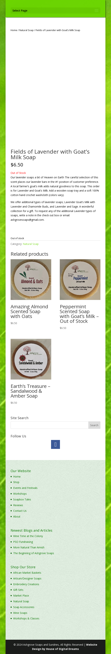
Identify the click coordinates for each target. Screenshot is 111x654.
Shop (16, 482)
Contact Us (20, 510)
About (16, 516)
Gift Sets (18, 590)
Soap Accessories (23, 607)
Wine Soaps (20, 613)
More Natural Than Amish (28, 547)
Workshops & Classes (26, 618)
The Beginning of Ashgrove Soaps (33, 553)
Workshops (20, 493)
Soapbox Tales (22, 499)
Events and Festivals (25, 488)
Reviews (18, 505)
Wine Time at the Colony (28, 536)
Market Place (21, 595)
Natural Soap (26, 30)
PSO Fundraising (23, 542)
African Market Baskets (27, 572)
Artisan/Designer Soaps (27, 578)
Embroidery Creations (26, 584)
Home (14, 30)
